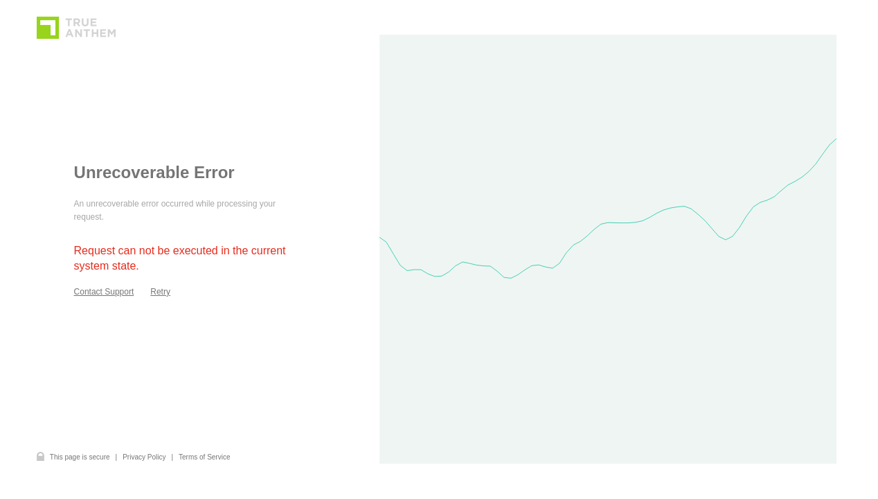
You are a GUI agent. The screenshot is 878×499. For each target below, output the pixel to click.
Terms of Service (204, 457)
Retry (160, 292)
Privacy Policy (144, 457)
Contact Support (104, 292)
